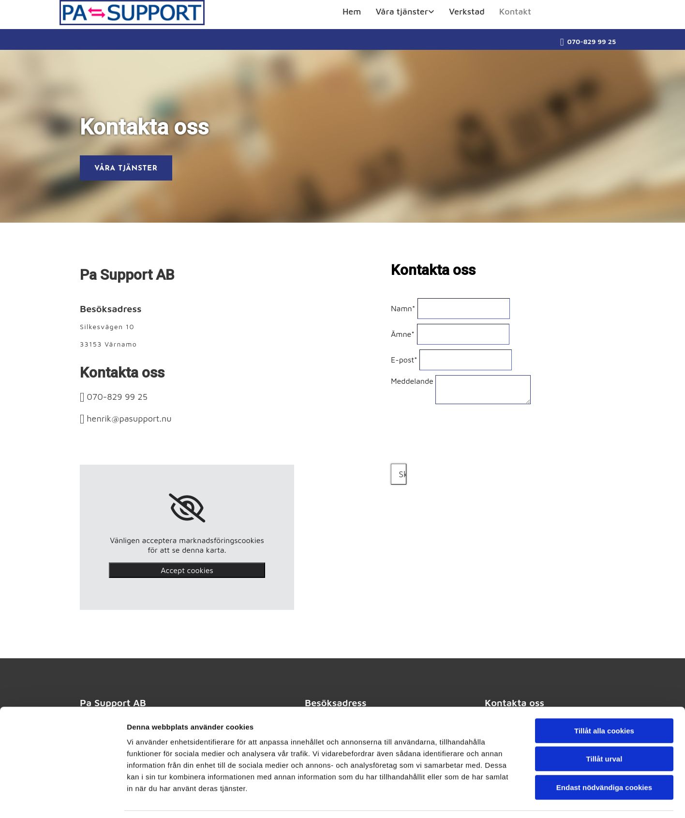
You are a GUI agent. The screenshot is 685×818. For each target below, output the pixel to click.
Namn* (403, 308)
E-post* (404, 359)
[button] (126, 168)
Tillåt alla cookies (604, 700)
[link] (405, 14)
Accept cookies (187, 570)
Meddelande (412, 381)
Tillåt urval (604, 728)
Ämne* (403, 334)
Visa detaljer (525, 799)
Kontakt (515, 11)
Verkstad (467, 11)
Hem (351, 11)
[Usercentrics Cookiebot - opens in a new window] (62, 799)
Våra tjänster (401, 11)
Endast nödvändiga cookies (604, 756)
